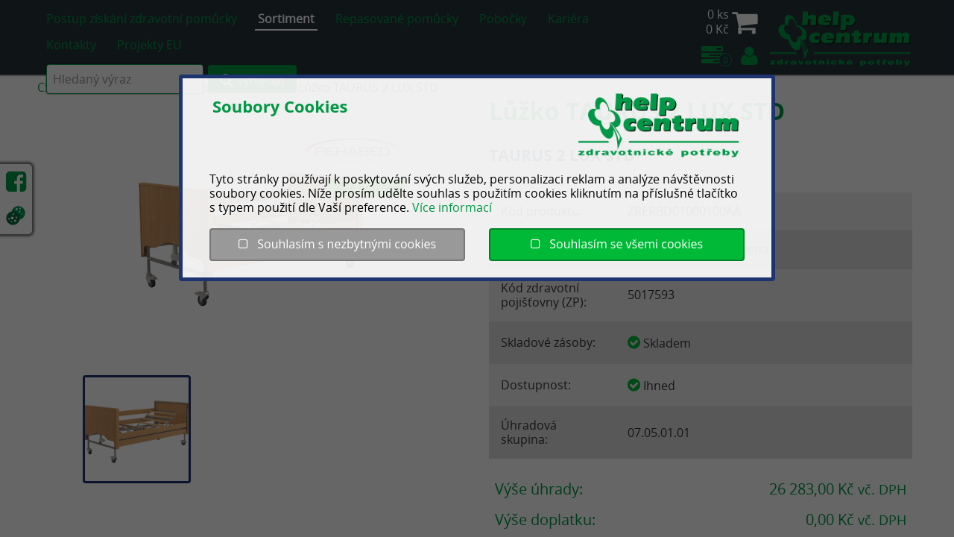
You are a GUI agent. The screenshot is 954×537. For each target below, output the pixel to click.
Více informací (452, 207)
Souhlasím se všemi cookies (617, 244)
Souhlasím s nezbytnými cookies (337, 244)
